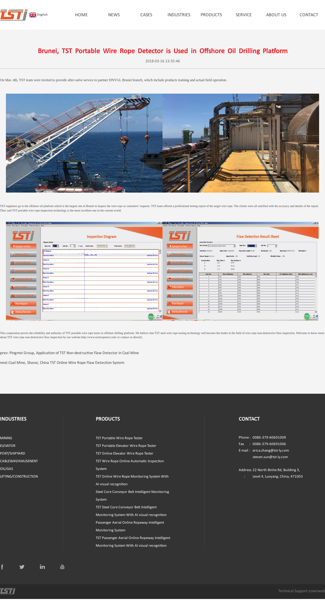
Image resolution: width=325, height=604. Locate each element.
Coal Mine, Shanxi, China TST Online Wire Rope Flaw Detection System (66, 368)
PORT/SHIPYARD (12, 458)
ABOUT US (276, 15)
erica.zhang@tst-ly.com (271, 456)
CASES (146, 15)
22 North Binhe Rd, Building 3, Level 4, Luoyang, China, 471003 (271, 478)
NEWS (114, 15)
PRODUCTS (211, 15)
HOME (81, 15)
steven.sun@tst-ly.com (270, 462)
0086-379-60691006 (262, 449)
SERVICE (244, 15)
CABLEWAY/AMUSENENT (19, 466)
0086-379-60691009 (262, 442)
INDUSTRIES (179, 15)
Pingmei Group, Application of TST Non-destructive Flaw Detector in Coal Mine (74, 358)
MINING (6, 443)
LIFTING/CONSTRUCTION (19, 481)
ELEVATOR (7, 451)
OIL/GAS (6, 474)
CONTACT (309, 15)
